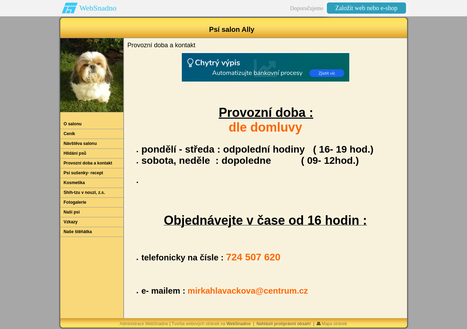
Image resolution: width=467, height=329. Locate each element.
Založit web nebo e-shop (366, 8)
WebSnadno (98, 8)
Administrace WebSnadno (144, 323)
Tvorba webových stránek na (211, 323)
